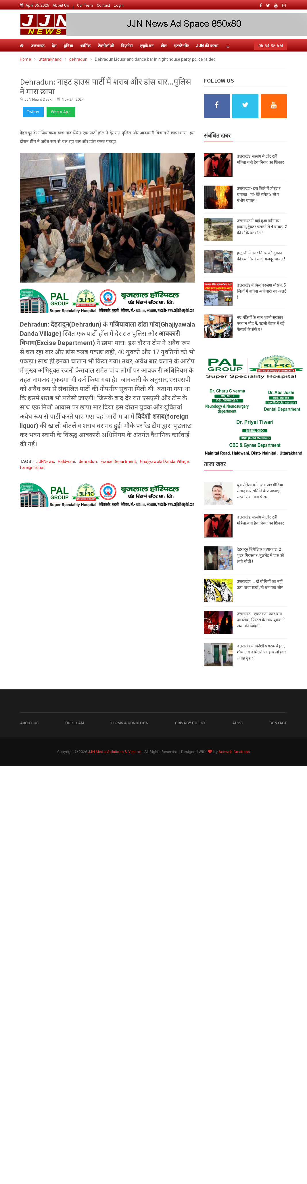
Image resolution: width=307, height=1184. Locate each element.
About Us (61, 5)
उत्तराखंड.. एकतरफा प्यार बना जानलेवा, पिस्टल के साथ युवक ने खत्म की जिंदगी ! (261, 619)
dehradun (78, 59)
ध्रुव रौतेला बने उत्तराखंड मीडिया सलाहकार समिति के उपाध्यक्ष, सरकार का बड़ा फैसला (260, 491)
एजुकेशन (147, 45)
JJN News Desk (38, 99)
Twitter (33, 112)
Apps (238, 722)
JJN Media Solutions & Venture (114, 751)
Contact (103, 5)
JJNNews (45, 461)
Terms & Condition (129, 722)
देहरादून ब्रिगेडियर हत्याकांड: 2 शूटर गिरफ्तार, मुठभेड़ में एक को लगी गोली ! (260, 555)
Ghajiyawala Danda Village (164, 461)
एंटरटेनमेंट (181, 45)
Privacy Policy (190, 722)
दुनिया (68, 45)
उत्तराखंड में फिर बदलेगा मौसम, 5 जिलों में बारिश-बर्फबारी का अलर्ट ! (261, 291)
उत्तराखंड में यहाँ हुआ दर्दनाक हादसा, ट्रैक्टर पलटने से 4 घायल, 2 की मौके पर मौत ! (262, 226)
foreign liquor (32, 467)
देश (54, 45)
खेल (163, 45)
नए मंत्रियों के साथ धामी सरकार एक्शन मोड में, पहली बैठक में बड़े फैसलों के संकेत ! (261, 323)
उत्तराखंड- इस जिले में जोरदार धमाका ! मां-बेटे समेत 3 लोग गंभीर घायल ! (259, 194)
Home (26, 59)
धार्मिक (85, 45)
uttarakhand (50, 59)
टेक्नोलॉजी (106, 45)
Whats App (61, 112)
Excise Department (118, 461)
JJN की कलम (207, 45)
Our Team (85, 5)
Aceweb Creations (234, 751)
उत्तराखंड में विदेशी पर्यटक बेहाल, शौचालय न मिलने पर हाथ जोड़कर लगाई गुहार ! (261, 652)
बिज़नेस (127, 45)
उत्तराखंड (37, 45)
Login (119, 5)
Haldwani (66, 461)
